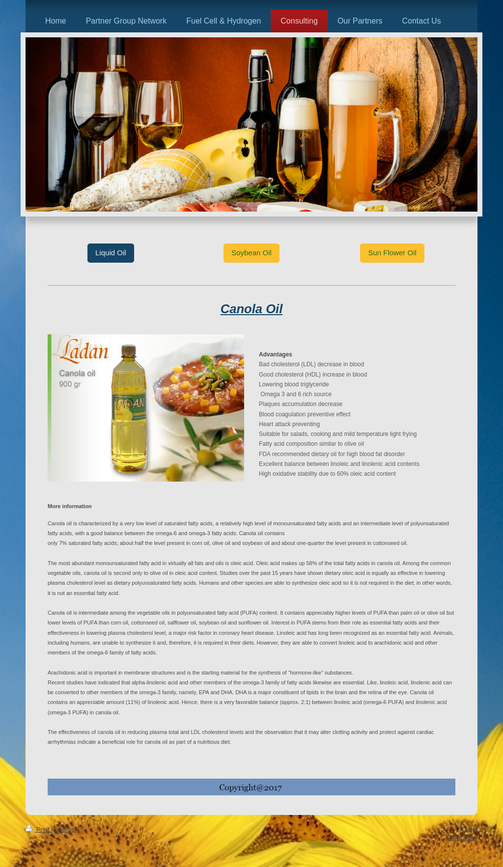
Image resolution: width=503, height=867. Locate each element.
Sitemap (66, 829)
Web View (463, 837)
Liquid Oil (110, 252)
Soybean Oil (251, 252)
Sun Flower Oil (392, 252)
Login (469, 829)
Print (38, 829)
